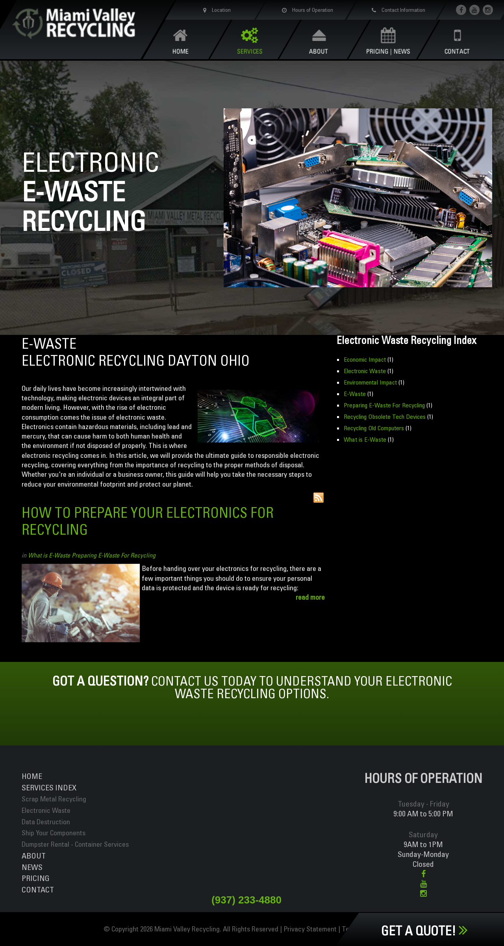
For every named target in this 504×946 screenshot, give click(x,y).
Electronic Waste (365, 371)
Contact (38, 889)
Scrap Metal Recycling (54, 798)
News (32, 867)
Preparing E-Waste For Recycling (114, 555)
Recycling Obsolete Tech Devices (385, 416)
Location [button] (215, 9)
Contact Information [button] (397, 9)
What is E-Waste (49, 555)
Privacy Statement (310, 928)
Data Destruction (46, 821)
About (34, 856)
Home (32, 776)
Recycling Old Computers (374, 428)
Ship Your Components (53, 832)
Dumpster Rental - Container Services (75, 844)
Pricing (36, 878)
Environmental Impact (370, 382)
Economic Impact (365, 359)
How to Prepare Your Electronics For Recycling (148, 521)
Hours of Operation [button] (306, 9)
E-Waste (355, 394)
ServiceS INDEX (49, 787)
